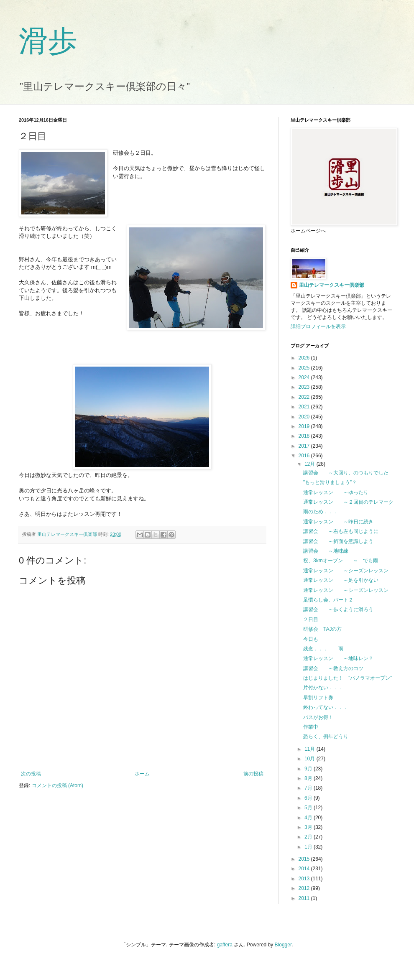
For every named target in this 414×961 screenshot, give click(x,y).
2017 (305, 446)
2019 (305, 426)
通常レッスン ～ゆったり (335, 492)
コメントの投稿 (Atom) (57, 785)
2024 (305, 377)
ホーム (142, 774)
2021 (305, 407)
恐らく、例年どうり (325, 736)
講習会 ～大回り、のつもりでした (345, 473)
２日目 (310, 619)
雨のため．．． (320, 512)
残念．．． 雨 (323, 649)
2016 (305, 456)
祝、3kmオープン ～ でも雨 (343, 560)
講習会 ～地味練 (325, 551)
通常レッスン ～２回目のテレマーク (348, 502)
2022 (305, 397)
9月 (309, 769)
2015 (305, 859)
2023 (305, 387)
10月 (310, 759)
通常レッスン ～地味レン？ (338, 658)
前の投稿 (253, 774)
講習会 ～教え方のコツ (333, 668)
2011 (305, 898)
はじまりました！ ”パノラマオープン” (347, 678)
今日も (310, 639)
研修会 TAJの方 (322, 629)
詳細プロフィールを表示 (318, 326)
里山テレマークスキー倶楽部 (331, 285)
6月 (309, 798)
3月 (309, 827)
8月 (309, 778)
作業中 (310, 727)
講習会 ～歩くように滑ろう (338, 609)
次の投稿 (31, 774)
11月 (310, 749)
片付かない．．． (323, 688)
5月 (309, 808)
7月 (309, 788)
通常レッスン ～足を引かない (340, 580)
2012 (305, 888)
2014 (305, 869)
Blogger (283, 945)
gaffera (225, 945)
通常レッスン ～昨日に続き (338, 522)
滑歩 (48, 41)
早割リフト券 (318, 698)
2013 (305, 879)
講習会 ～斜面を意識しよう (338, 541)
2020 (305, 417)
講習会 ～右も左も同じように (340, 531)
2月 (309, 837)
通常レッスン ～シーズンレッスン (345, 571)
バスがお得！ (318, 717)
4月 (309, 818)
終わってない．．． (325, 707)
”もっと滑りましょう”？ (330, 482)
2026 (305, 358)
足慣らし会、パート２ (328, 600)
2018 (305, 436)
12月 (310, 464)
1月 (309, 847)
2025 (305, 368)
